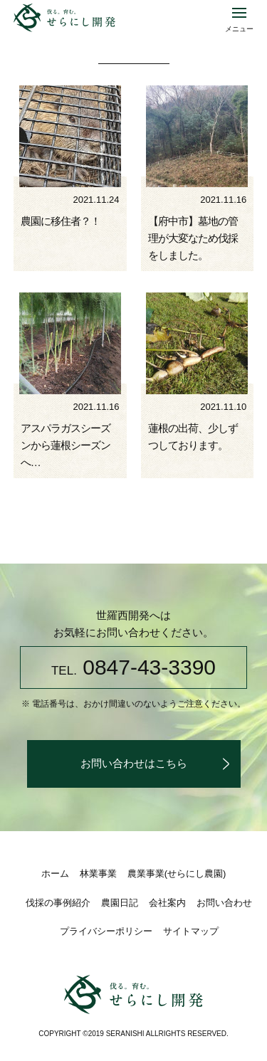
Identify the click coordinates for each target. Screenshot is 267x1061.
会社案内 (167, 902)
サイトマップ (191, 931)
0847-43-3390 (133, 667)
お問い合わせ (224, 902)
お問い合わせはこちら (133, 763)
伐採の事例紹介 (58, 902)
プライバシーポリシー (106, 931)
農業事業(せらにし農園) (176, 873)
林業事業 (98, 873)
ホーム (55, 873)
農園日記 (119, 902)
